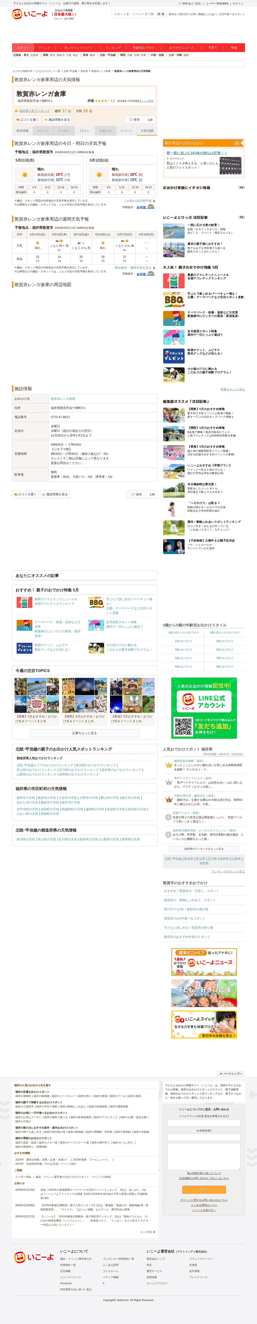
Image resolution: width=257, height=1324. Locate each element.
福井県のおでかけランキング (121, 769)
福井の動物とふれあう (73, 1106)
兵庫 (143, 55)
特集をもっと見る (232, 389)
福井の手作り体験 (46, 1106)
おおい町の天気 (27, 813)
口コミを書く (27, 119)
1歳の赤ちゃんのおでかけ (224, 632)
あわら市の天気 (27, 802)
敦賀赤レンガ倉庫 (63, 398)
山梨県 (236, 858)
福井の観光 (134, 1096)
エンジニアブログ (157, 1283)
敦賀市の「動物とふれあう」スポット (190, 900)
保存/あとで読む (190, 3)
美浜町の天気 (116, 809)
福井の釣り (84, 1096)
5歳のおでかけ (224, 649)
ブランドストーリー (201, 1258)
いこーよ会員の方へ (204, 1210)
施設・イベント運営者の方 (76, 1258)
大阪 (129, 55)
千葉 (68, 55)
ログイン (238, 3)
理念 (149, 1265)
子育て (212, 47)
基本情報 (22, 130)
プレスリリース (198, 1277)
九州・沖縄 (175, 55)
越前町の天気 (95, 809)
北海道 (34, 55)
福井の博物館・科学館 (99, 1131)
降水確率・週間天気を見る (133, 267)
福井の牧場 (100, 1096)
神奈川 (61, 55)
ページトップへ (231, 1073)
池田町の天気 (50, 809)
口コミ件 (146, 101)
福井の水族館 (141, 1131)
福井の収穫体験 (98, 1106)
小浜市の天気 (68, 797)
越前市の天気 (50, 802)
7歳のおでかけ (224, 658)
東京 (52, 55)
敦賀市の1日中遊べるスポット (185, 918)
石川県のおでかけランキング (79, 769)
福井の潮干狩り (100, 1142)
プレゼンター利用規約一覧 (118, 1258)
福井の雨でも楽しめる (28, 1131)
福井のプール (118, 1096)
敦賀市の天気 (47, 797)
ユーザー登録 (23, 1176)
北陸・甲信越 (107, 55)
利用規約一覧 (68, 1265)
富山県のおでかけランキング (36, 769)
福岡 (186, 55)
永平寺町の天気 (27, 809)
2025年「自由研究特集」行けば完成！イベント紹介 (45, 1163)
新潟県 (188, 858)
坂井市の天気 (71, 802)
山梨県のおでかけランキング (36, 774)
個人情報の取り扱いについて (204, 1173)
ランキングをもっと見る (228, 871)
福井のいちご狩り (122, 1142)
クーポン (64, 130)
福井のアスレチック (106, 1117)
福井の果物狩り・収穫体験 (31, 1146)
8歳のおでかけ (183, 666)
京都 (136, 55)
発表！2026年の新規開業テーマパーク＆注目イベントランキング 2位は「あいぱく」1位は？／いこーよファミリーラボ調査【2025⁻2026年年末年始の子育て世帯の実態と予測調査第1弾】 (93, 1194)
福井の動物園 (41, 1096)
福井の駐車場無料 (80, 1117)
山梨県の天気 (110, 839)
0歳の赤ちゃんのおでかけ (183, 632)
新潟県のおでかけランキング (96, 765)
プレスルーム (111, 1271)
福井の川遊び (23, 1121)
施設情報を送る (57, 119)
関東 (45, 55)
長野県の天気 (131, 839)
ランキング (113, 47)
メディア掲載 (111, 1277)
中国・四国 (157, 55)
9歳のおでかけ (224, 666)
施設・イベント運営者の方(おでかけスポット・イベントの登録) (73, 1176)
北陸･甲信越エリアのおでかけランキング (45, 765)
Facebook (66, 1283)
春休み (173, 14)
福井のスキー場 (48, 1142)
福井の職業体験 (119, 1106)
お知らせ (106, 130)
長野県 (204, 863)
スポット (23, 47)
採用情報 (152, 1277)
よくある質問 (111, 1265)
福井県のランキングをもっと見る (204, 848)
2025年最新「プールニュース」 (91, 1159)
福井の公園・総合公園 (133, 1117)
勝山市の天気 (110, 797)
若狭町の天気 (50, 813)
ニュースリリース (70, 1277)
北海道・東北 (21, 55)
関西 (123, 55)
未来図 (193, 1265)
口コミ (84, 130)
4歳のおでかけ (183, 649)
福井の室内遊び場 (54, 1131)
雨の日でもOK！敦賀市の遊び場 (186, 909)
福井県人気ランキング (34, 111)
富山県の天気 (47, 839)
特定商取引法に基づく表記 (76, 1289)
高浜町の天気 (137, 809)
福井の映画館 (76, 1131)
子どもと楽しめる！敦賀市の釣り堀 (188, 927)
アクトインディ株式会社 (191, 1251)
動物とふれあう (208, 14)
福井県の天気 (89, 839)
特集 (234, 47)
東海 (85, 55)
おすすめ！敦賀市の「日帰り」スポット (191, 891)
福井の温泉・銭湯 (25, 1142)
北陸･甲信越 (173, 858)
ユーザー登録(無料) (217, 3)
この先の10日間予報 (138, 201)
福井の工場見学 (24, 1106)
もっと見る (146, 1231)
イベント (44, 47)
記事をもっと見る (84, 733)
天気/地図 (147, 130)
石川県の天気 (68, 839)
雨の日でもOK (187, 14)
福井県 (224, 858)
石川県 (212, 858)
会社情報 (194, 1271)
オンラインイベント (78, 47)
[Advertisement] (85, 370)
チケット (43, 130)
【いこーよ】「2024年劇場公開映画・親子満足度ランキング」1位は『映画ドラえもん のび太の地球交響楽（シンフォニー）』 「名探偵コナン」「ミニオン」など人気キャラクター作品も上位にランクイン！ (94, 1220)
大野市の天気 (89, 797)
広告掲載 (65, 1271)
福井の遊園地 (23, 1096)
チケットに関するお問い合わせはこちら (204, 1200)
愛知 (92, 55)
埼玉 (75, 55)
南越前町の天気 (72, 809)
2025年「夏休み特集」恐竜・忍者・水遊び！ (41, 1159)
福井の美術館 (123, 1131)
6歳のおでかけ (183, 658)
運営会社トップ (156, 1258)
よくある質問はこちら (204, 1205)
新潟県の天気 (26, 839)
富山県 (200, 858)
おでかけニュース (181, 47)
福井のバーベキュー (64, 1096)
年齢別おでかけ (143, 47)
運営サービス (154, 1271)
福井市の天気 (26, 797)
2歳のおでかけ (183, 641)
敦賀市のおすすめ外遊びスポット (187, 936)
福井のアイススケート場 (74, 1142)
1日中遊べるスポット (232, 14)
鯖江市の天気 (131, 797)
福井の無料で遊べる (56, 1117)
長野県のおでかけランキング (79, 774)
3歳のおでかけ (224, 641)
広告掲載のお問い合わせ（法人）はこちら (204, 1178)
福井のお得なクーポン (28, 1117)
